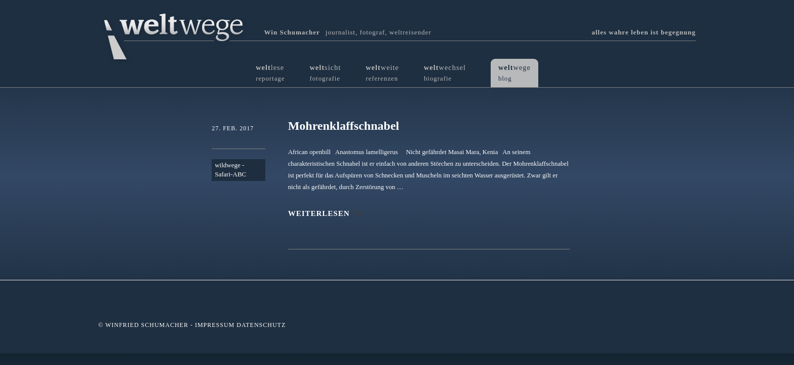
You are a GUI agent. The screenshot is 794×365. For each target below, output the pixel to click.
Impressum (214, 324)
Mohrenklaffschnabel (344, 125)
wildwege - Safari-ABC (230, 169)
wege (514, 72)
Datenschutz (261, 324)
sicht (325, 72)
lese (270, 72)
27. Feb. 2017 (233, 128)
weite (382, 72)
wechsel (445, 72)
